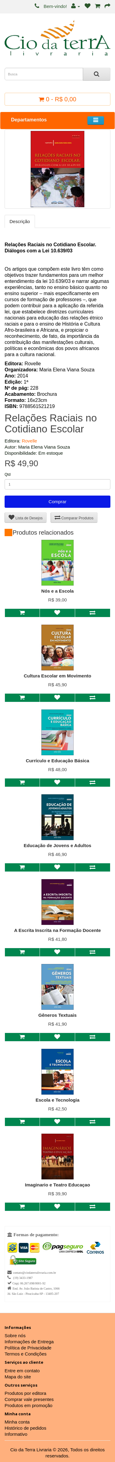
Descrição (20, 221)
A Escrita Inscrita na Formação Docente (57, 930)
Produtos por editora (25, 1393)
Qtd (7, 474)
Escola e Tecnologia (57, 1100)
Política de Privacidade (28, 1347)
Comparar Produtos (74, 517)
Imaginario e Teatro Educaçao (57, 1184)
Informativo (16, 1434)
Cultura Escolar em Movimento (57, 675)
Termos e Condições (26, 1353)
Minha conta (17, 1421)
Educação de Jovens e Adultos (57, 845)
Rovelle (29, 440)
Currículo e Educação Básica (57, 760)
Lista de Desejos (26, 517)
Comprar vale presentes (29, 1399)
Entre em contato (22, 1370)
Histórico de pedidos (25, 1428)
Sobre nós (15, 1335)
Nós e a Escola (57, 591)
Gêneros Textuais (57, 1015)
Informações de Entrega (29, 1341)
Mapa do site (18, 1376)
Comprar (57, 501)
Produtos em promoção (28, 1405)
